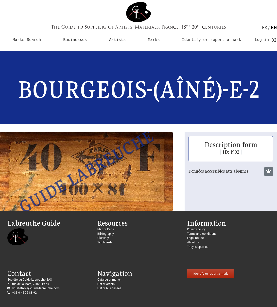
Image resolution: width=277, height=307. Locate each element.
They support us (197, 247)
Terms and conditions (201, 233)
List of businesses (109, 288)
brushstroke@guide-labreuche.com (36, 288)
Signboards (104, 242)
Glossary (103, 238)
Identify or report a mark (211, 40)
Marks (154, 40)
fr (264, 27)
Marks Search (27, 40)
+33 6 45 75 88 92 (24, 292)
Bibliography (105, 233)
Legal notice (195, 238)
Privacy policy (196, 229)
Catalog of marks (109, 279)
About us (193, 242)
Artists (117, 40)
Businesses (75, 40)
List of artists (106, 284)
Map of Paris (105, 229)
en (274, 27)
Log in (265, 40)
